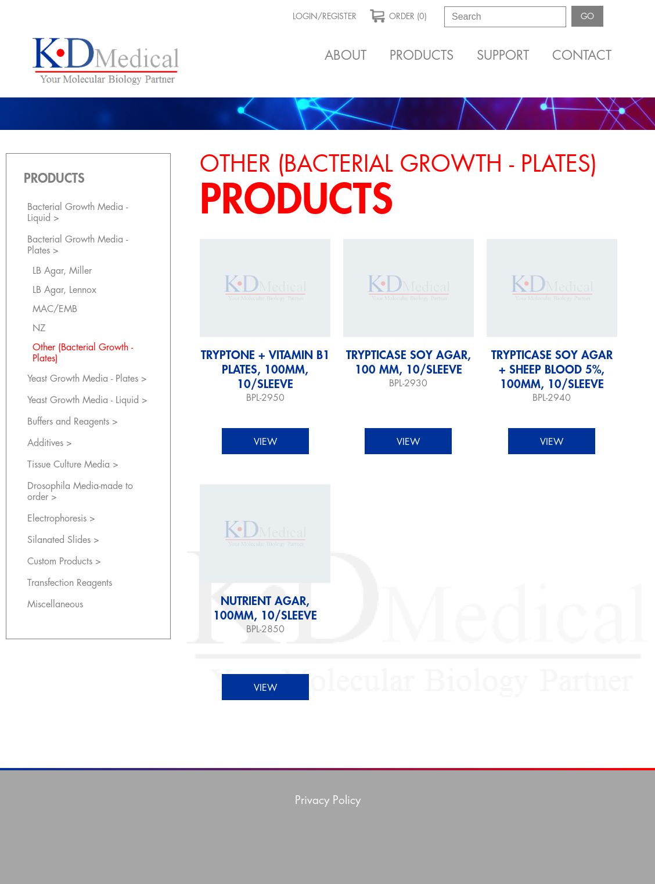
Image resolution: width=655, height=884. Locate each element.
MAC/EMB (55, 309)
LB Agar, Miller (62, 271)
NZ (39, 328)
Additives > (49, 443)
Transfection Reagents (69, 583)
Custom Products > (64, 561)
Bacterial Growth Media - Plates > (77, 245)
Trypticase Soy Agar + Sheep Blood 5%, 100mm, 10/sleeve (552, 369)
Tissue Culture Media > (72, 464)
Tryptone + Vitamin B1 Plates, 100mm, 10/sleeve (265, 369)
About (345, 55)
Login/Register (325, 16)
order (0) (398, 15)
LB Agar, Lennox (64, 290)
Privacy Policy (328, 800)
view (265, 442)
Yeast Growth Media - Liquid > (87, 400)
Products (422, 55)
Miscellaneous (55, 604)
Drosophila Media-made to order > (80, 491)
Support (503, 55)
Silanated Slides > (63, 540)
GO (587, 16)
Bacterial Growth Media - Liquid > (77, 212)
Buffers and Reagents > (72, 421)
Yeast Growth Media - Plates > (87, 378)
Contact (581, 55)
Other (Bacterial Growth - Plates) (83, 353)
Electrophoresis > (61, 518)
